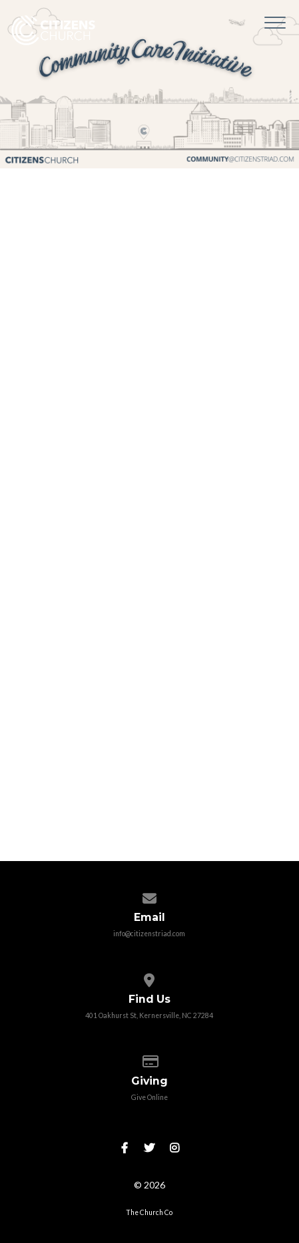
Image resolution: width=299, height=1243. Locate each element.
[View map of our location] (149, 977)
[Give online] (149, 1059)
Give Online (149, 1097)
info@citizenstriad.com (149, 934)
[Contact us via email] (149, 896)
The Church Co (149, 1212)
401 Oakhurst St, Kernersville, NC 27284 (149, 1015)
